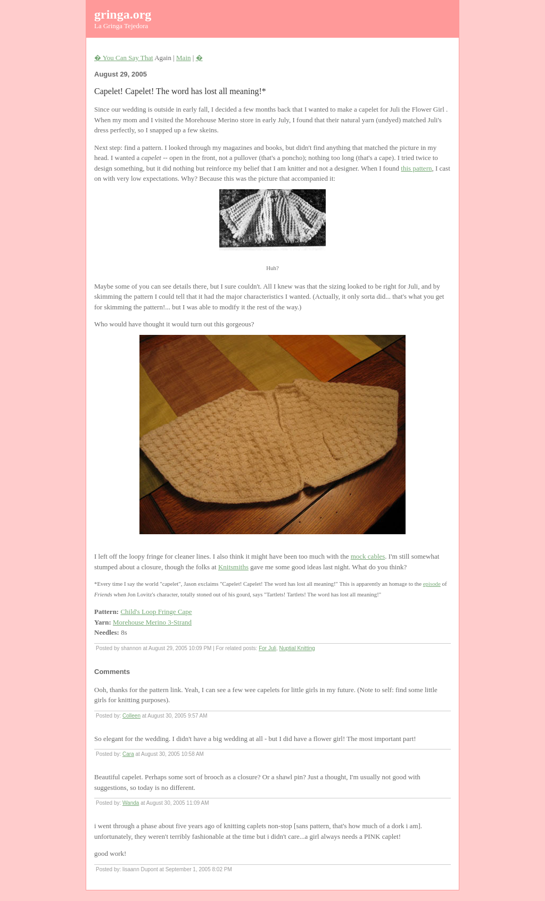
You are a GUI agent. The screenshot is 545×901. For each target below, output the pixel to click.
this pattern (416, 168)
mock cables (368, 556)
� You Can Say (117, 58)
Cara (128, 754)
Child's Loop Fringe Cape (156, 612)
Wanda (130, 803)
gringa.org (122, 14)
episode (432, 583)
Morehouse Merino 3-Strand (152, 622)
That (147, 58)
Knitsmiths (233, 567)
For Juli (267, 648)
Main (183, 58)
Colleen (131, 716)
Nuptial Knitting (297, 648)
